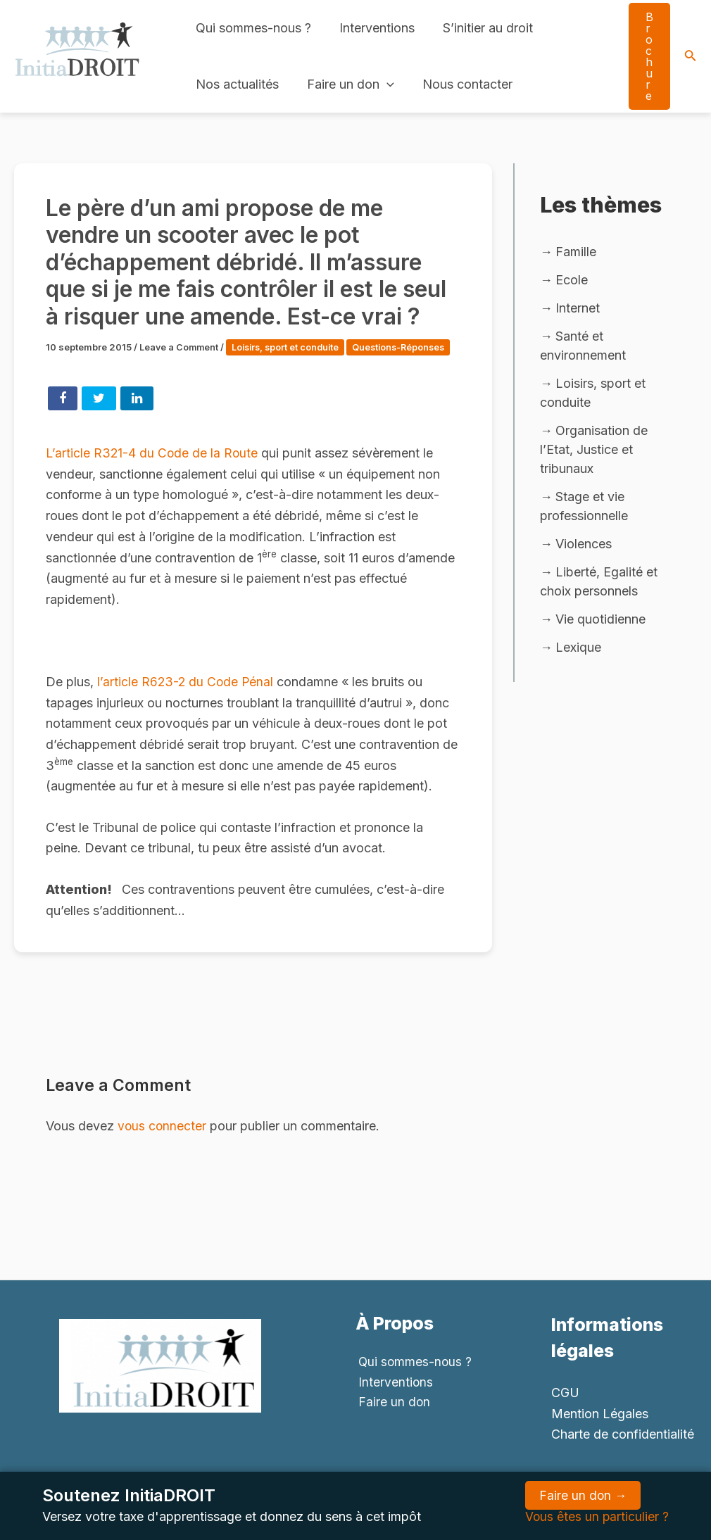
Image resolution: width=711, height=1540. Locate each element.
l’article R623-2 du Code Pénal (188, 694)
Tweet (99, 411)
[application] (382, 84)
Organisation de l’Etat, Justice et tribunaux (594, 451)
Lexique (578, 650)
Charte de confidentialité (622, 1434)
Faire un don (346, 84)
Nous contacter (460, 84)
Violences (583, 546)
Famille (575, 251)
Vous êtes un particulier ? (596, 1516)
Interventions (372, 27)
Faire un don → (582, 1495)
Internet (577, 308)
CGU (565, 1392)
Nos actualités (235, 84)
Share (62, 411)
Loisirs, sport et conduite (290, 347)
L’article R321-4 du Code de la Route (153, 466)
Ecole (571, 280)
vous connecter (163, 1139)
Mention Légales (599, 1413)
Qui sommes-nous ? (252, 27)
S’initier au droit (481, 27)
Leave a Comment (179, 347)
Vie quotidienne (600, 622)
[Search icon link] (690, 56)
